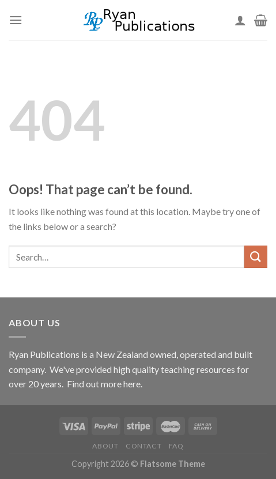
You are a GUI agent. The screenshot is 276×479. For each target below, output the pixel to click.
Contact (143, 446)
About (105, 446)
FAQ (176, 446)
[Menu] (15, 20)
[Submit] (255, 257)
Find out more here (104, 383)
